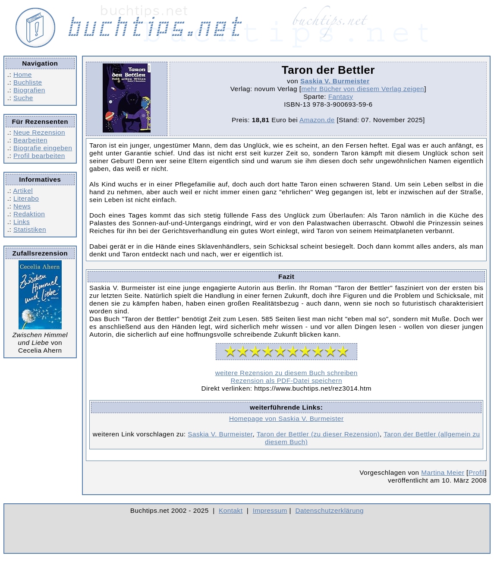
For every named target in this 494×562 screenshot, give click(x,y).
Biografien (29, 90)
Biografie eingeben (42, 148)
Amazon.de (317, 119)
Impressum (270, 510)
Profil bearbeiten (39, 155)
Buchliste (27, 82)
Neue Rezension (39, 132)
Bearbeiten (30, 140)
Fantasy (340, 96)
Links (21, 221)
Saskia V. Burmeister (335, 81)
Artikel (23, 190)
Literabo (26, 198)
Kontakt (230, 510)
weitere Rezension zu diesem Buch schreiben (286, 372)
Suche (23, 97)
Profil (477, 472)
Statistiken (29, 229)
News (22, 206)
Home (22, 74)
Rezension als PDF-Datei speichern (286, 380)
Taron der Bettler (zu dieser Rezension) (318, 434)
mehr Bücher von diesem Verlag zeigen (362, 88)
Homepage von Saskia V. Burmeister (286, 418)
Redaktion (29, 214)
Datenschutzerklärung (330, 510)
